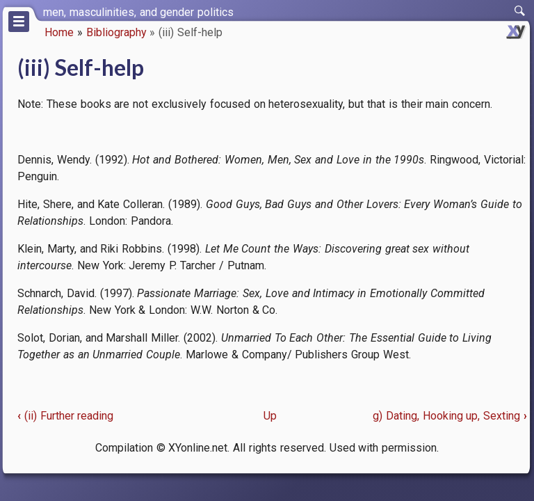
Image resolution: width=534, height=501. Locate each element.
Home (59, 32)
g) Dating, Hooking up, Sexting (450, 415)
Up (270, 415)
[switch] (520, 11)
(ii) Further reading (65, 415)
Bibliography (116, 32)
